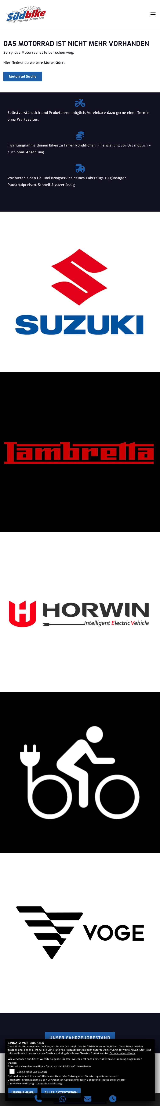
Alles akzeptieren (60, 1093)
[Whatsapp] (62, 1099)
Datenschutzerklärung (123, 1053)
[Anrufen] (38, 1099)
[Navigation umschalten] (153, 14)
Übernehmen (22, 1093)
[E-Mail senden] (88, 1099)
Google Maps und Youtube (32, 1072)
